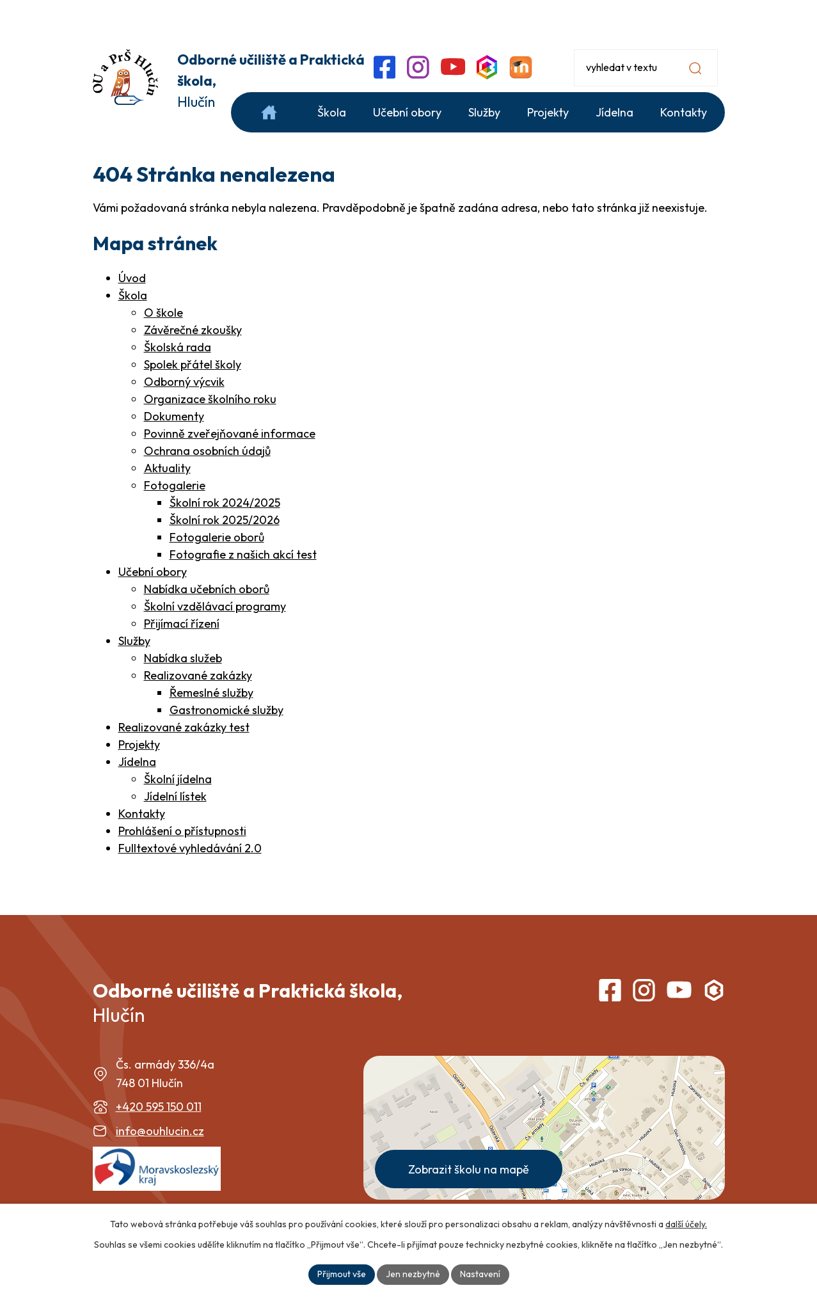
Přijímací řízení (181, 623)
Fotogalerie (174, 485)
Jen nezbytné (413, 1274)
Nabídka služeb (183, 658)
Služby (134, 640)
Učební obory (152, 571)
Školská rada (177, 347)
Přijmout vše (341, 1274)
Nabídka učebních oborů (206, 589)
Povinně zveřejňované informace (229, 433)
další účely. (686, 1224)
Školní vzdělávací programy (215, 606)
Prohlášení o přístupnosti (182, 831)
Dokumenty (174, 416)
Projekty (139, 744)
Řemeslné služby (211, 692)
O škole (163, 312)
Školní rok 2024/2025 (225, 502)
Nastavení (480, 1274)
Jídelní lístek (175, 796)
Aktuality (167, 468)
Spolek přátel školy (192, 364)
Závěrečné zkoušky (193, 329)
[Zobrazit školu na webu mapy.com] (544, 1128)
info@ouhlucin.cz (160, 1131)
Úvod (132, 278)
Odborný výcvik (184, 381)
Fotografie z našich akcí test (243, 554)
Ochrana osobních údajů (207, 450)
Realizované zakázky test (184, 727)
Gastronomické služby (226, 710)
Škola (132, 295)
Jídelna (137, 761)
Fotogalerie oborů (217, 537)
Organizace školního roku (210, 399)
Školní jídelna (178, 779)
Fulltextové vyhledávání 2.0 (190, 848)
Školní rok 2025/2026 (225, 520)
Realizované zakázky (198, 675)
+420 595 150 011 (159, 1106)
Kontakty (141, 813)
